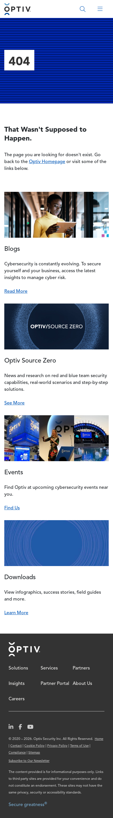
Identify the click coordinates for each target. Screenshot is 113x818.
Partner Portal (55, 683)
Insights (17, 683)
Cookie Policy (34, 746)
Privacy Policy (57, 746)
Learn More (16, 613)
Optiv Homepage (47, 162)
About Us (82, 683)
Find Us (12, 508)
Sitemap (34, 752)
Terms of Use (79, 746)
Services (49, 668)
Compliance (17, 752)
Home (24, 649)
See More (14, 403)
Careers (17, 699)
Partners (81, 668)
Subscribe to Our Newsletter (29, 761)
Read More (15, 291)
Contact (16, 746)
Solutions (18, 668)
